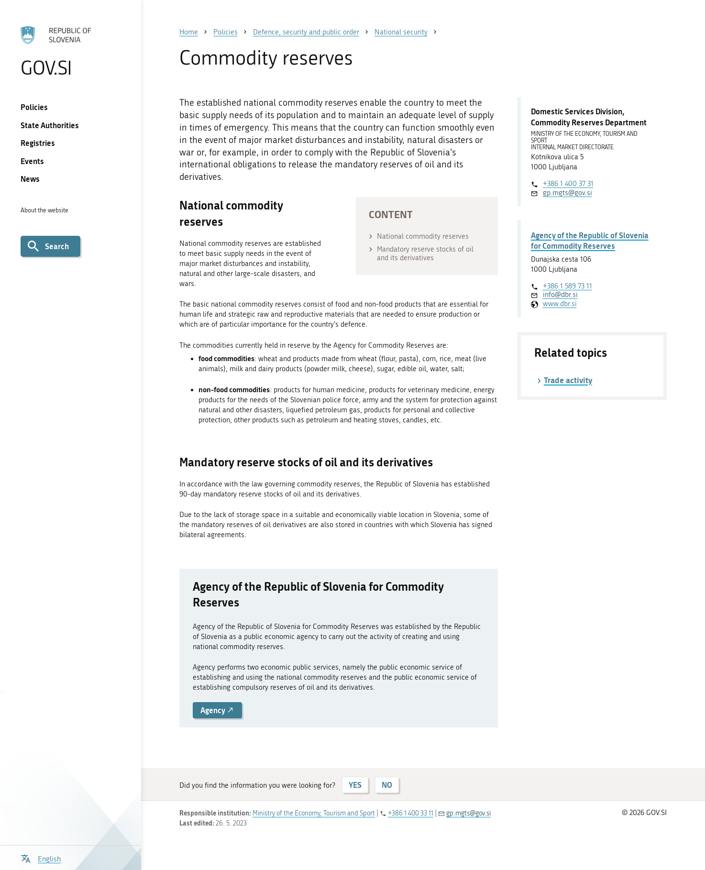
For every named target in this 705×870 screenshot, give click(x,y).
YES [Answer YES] (355, 784)
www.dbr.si (560, 303)
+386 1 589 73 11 (567, 286)
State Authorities (50, 125)
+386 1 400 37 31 (568, 183)
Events (32, 160)
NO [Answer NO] (387, 784)
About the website (44, 210)
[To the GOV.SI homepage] (70, 51)
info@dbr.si (560, 294)
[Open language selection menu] (40, 858)
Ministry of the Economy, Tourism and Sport (314, 813)
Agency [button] (217, 710)
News (30, 178)
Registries (38, 142)
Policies (34, 106)
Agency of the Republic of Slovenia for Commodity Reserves (590, 240)
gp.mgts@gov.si (567, 192)
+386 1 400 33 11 (410, 813)
